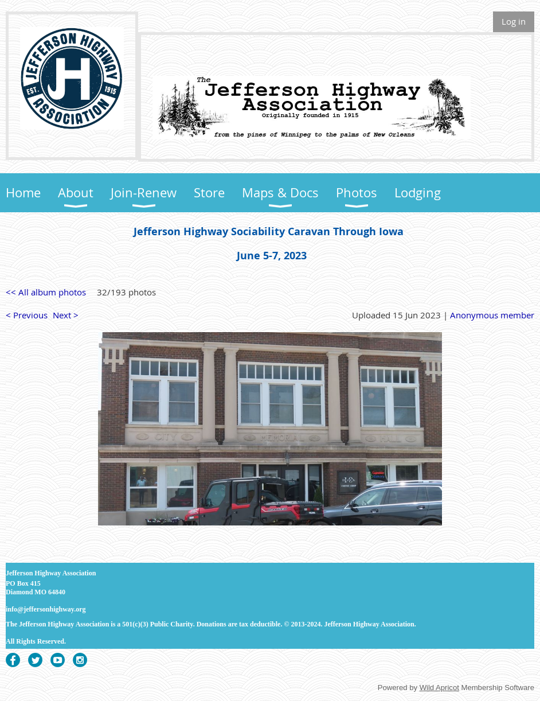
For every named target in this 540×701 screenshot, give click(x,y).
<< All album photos (46, 292)
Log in (514, 21)
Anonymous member (492, 315)
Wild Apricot (439, 687)
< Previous (27, 315)
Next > (66, 315)
